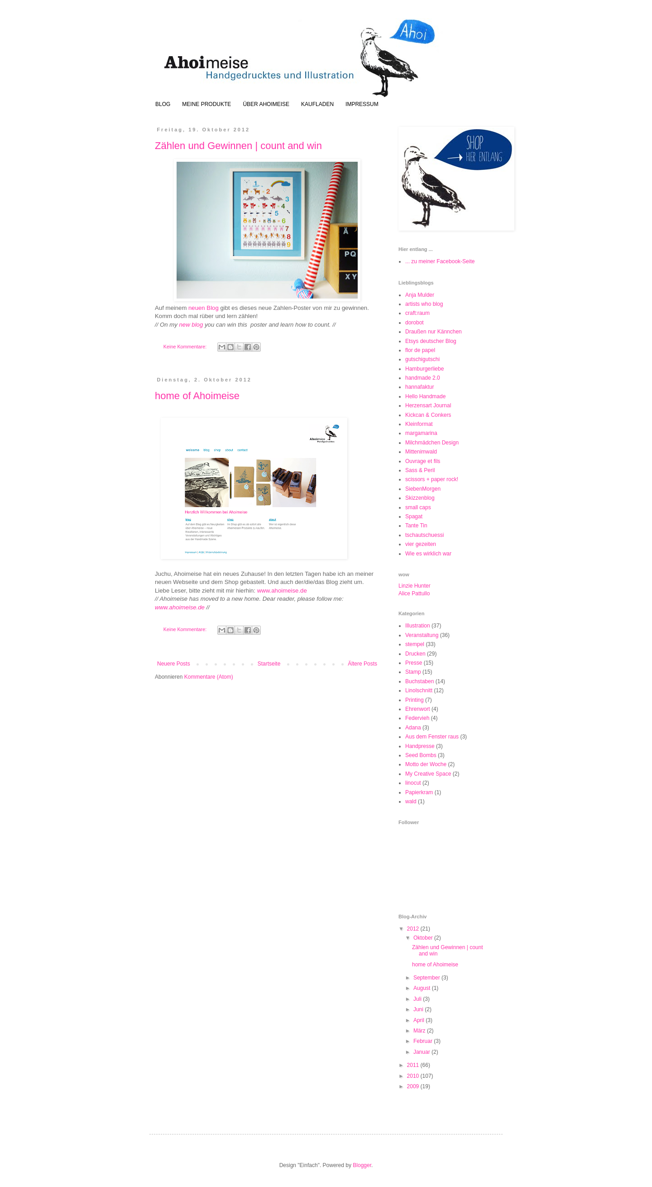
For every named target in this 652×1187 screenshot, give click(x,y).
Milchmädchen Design (432, 442)
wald (411, 801)
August (422, 988)
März (420, 1031)
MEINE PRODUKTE (206, 104)
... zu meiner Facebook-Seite (440, 261)
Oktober (423, 938)
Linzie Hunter (414, 586)
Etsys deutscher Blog (430, 341)
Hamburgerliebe (424, 369)
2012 (414, 929)
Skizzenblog (420, 498)
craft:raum (417, 313)
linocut (413, 783)
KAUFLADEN (317, 104)
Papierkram (419, 792)
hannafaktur (419, 387)
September (427, 978)
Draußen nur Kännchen (433, 331)
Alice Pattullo (414, 593)
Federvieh (417, 718)
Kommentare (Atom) (208, 677)
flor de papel (420, 350)
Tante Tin (416, 525)
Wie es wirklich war (428, 553)
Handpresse (420, 746)
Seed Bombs (420, 755)
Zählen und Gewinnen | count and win (238, 145)
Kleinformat (419, 424)
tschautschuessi (424, 535)
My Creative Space (428, 774)
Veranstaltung (421, 635)
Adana (413, 727)
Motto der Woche (425, 764)
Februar (423, 1041)
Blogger (362, 1165)
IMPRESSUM (362, 104)
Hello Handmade (425, 396)
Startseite (269, 664)
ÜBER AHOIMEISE (266, 104)
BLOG (162, 104)
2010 (414, 1076)
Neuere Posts (173, 664)
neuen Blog (203, 307)
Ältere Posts (362, 664)
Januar (422, 1052)
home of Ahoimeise (197, 395)
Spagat (413, 516)
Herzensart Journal (428, 405)
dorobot (414, 322)
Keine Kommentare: (185, 346)
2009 (414, 1086)
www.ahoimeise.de (282, 590)
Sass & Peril (420, 470)
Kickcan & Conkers (428, 415)
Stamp (413, 672)
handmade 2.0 (422, 378)
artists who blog (424, 304)
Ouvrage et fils (422, 461)
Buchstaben (419, 681)
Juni (419, 1009)
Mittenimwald (421, 452)
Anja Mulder (419, 295)
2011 (414, 1065)
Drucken (415, 654)
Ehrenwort (417, 709)
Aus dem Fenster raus (432, 736)
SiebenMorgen (423, 489)
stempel (414, 644)
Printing (414, 700)
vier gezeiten (420, 544)
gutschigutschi (422, 359)
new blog (191, 324)
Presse (413, 663)
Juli (418, 999)
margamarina (421, 433)
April (419, 1020)
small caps (418, 507)
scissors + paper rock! (431, 479)
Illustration (417, 625)
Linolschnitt (418, 690)
